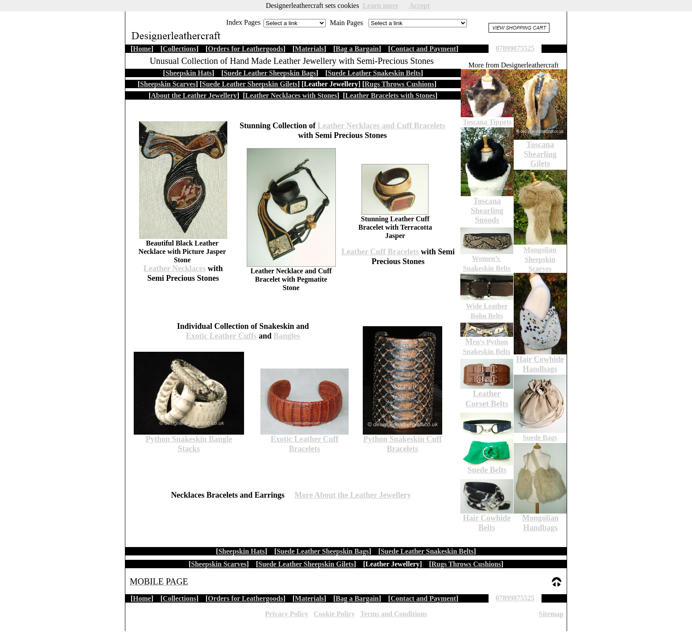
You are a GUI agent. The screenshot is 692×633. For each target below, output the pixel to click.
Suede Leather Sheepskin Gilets (306, 564)
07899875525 (515, 598)
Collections (179, 598)
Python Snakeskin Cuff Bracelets (402, 444)
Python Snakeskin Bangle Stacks (189, 444)
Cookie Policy (334, 614)
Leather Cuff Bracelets (380, 251)
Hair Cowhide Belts (487, 523)
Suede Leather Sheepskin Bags (323, 551)
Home (142, 598)
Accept (419, 5)
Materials (309, 598)
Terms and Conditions (393, 614)
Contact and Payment (423, 598)
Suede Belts (487, 469)
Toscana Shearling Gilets (540, 154)
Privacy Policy (286, 614)
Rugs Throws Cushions (466, 564)
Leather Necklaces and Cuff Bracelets (381, 125)
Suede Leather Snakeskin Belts (427, 551)
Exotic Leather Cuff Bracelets (304, 444)
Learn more (381, 5)
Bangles (287, 335)
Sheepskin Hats (241, 551)
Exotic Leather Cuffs (221, 335)
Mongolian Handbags (540, 523)
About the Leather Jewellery (194, 95)
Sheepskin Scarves (219, 564)
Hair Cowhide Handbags (540, 364)
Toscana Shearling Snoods (486, 210)
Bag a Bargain (357, 598)
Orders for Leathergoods (245, 598)
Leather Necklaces (174, 268)
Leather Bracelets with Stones (390, 95)
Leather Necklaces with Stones (291, 95)
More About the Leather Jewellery (352, 495)
